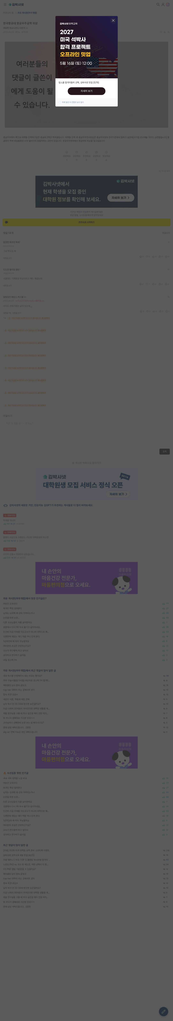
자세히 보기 (86, 91)
